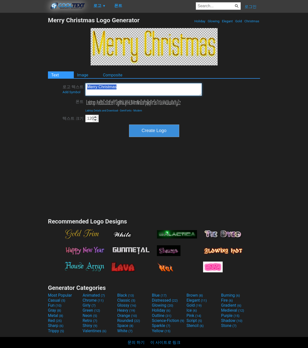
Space (125, 325)
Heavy (126, 310)
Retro (90, 320)
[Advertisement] (24, 92)
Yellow (161, 330)
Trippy (56, 330)
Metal (55, 315)
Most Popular (60, 295)
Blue (159, 295)
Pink (194, 315)
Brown (195, 295)
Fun (54, 305)
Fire (227, 300)
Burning (230, 295)
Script (194, 320)
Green (91, 310)
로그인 (250, 6)
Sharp (56, 325)
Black (125, 295)
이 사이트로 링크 (165, 342)
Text (55, 75)
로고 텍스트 (73, 89)
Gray (54, 310)
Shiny (90, 325)
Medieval (232, 310)
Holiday (200, 21)
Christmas (251, 21)
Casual (56, 300)
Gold (238, 21)
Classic (126, 300)
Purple (230, 315)
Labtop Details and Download (101, 110)
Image (82, 75)
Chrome (93, 300)
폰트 (80, 101)
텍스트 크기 (73, 118)
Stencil (195, 325)
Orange (127, 315)
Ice (192, 310)
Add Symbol (71, 92)
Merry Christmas (143, 89)
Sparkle (161, 325)
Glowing (213, 21)
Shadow (231, 320)
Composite (112, 75)
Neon (90, 315)
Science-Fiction (168, 320)
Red (55, 320)
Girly (89, 305)
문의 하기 (136, 342)
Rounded (128, 320)
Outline (161, 315)
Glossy (126, 305)
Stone (228, 325)
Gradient (231, 305)
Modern (138, 110)
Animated (94, 295)
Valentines (94, 330)
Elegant (227, 21)
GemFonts (126, 110)
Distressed (165, 300)
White (125, 330)
